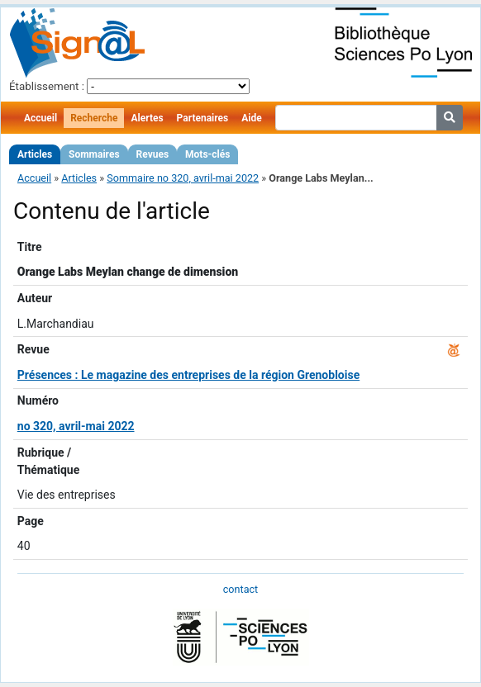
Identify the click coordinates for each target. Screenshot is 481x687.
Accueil (40, 118)
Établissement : (46, 86)
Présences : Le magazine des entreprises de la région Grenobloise (188, 374)
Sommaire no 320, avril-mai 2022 (183, 178)
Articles (34, 154)
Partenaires (203, 118)
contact (240, 589)
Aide (251, 118)
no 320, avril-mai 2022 (76, 426)
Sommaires (94, 154)
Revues (152, 154)
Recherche (93, 118)
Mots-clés (207, 154)
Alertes (147, 118)
